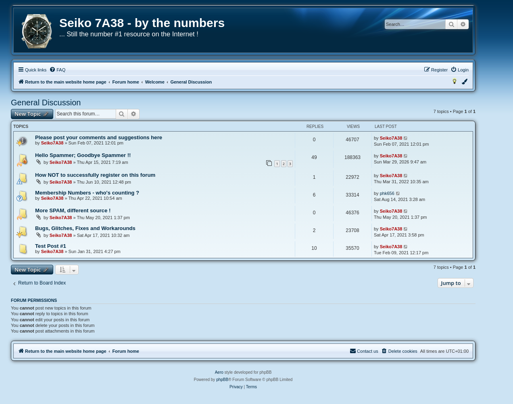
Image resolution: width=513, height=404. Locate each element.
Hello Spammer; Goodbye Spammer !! (83, 155)
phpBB (222, 379)
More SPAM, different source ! (73, 210)
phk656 (387, 193)
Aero (219, 372)
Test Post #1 (50, 246)
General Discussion (46, 102)
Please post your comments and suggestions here (98, 137)
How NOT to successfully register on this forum (95, 175)
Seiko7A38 (52, 142)
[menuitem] (57, 70)
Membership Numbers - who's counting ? (87, 193)
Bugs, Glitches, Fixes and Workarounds (85, 228)
